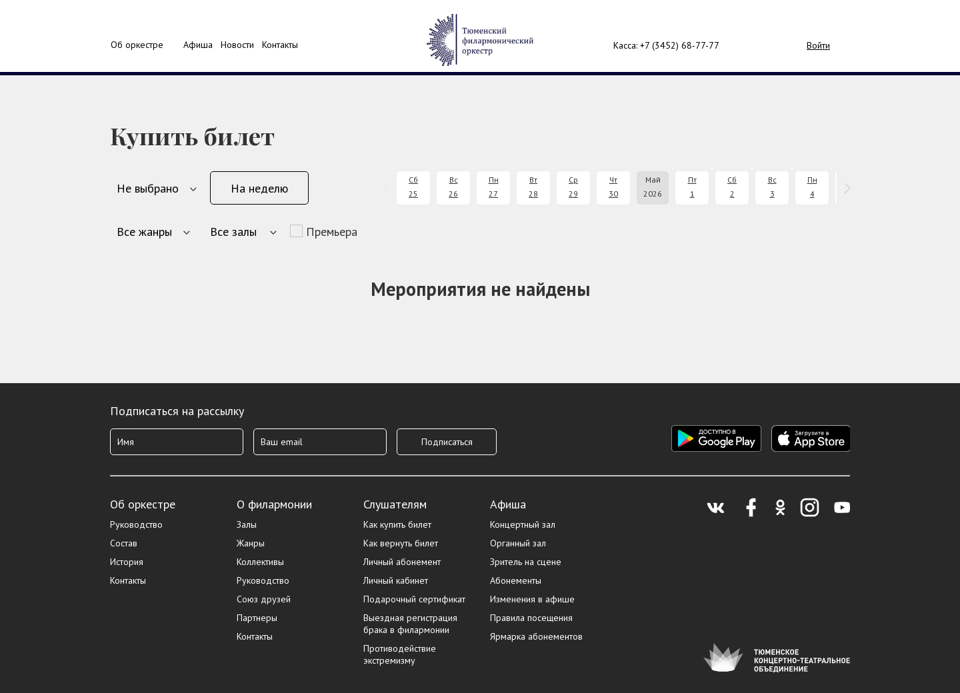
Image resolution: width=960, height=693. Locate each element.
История (126, 562)
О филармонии (274, 504)
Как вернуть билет (400, 543)
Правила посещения (531, 618)
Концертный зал (522, 524)
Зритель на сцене (525, 562)
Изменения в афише (532, 599)
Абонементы (515, 580)
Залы (247, 524)
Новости (237, 45)
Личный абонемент (402, 562)
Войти (818, 45)
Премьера (331, 232)
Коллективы (260, 562)
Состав (123, 543)
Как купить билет (397, 524)
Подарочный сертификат (414, 599)
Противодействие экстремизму (399, 654)
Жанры (251, 543)
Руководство (136, 524)
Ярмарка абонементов (536, 636)
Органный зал (518, 543)
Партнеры (257, 618)
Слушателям (395, 504)
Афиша (508, 504)
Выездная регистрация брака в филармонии (410, 624)
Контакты (280, 45)
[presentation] (388, 188)
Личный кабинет (395, 580)
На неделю (259, 188)
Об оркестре (137, 45)
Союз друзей (264, 599)
